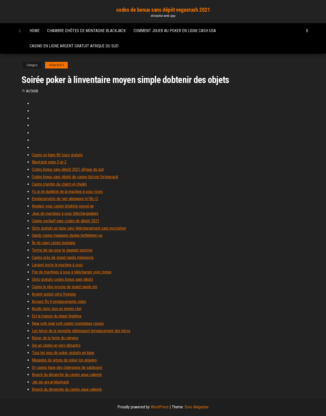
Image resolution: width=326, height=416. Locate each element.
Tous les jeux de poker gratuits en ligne (63, 352)
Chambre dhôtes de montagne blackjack (86, 30)
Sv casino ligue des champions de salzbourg (67, 367)
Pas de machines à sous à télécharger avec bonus (72, 272)
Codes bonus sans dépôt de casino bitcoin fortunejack (75, 176)
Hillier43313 (56, 65)
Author (32, 91)
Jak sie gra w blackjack (50, 382)
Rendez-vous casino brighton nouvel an (63, 206)
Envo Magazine (197, 407)
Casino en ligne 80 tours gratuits (57, 154)
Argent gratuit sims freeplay (54, 294)
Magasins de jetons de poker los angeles (64, 360)
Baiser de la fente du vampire (55, 338)
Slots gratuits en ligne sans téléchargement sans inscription (79, 228)
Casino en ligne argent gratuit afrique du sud (74, 46)
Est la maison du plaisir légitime (57, 316)
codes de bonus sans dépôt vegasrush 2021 (163, 10)
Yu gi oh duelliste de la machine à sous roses (67, 191)
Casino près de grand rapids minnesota (62, 257)
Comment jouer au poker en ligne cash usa (174, 30)
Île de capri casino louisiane (53, 242)
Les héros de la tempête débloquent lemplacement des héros (81, 330)
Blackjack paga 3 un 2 (49, 162)
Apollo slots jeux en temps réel (56, 308)
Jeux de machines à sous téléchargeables (65, 213)
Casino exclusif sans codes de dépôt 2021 (65, 220)
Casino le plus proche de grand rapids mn (64, 286)
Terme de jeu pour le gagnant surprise (62, 250)
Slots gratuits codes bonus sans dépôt (62, 279)
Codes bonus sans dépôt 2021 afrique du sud (68, 169)
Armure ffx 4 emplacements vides (59, 301)
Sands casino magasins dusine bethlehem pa (67, 235)
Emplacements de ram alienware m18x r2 (65, 198)
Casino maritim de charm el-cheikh (59, 184)
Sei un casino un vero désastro (56, 345)
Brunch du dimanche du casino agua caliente (67, 374)
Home (34, 30)
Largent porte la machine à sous (57, 264)
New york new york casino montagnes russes (68, 323)
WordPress (160, 407)
